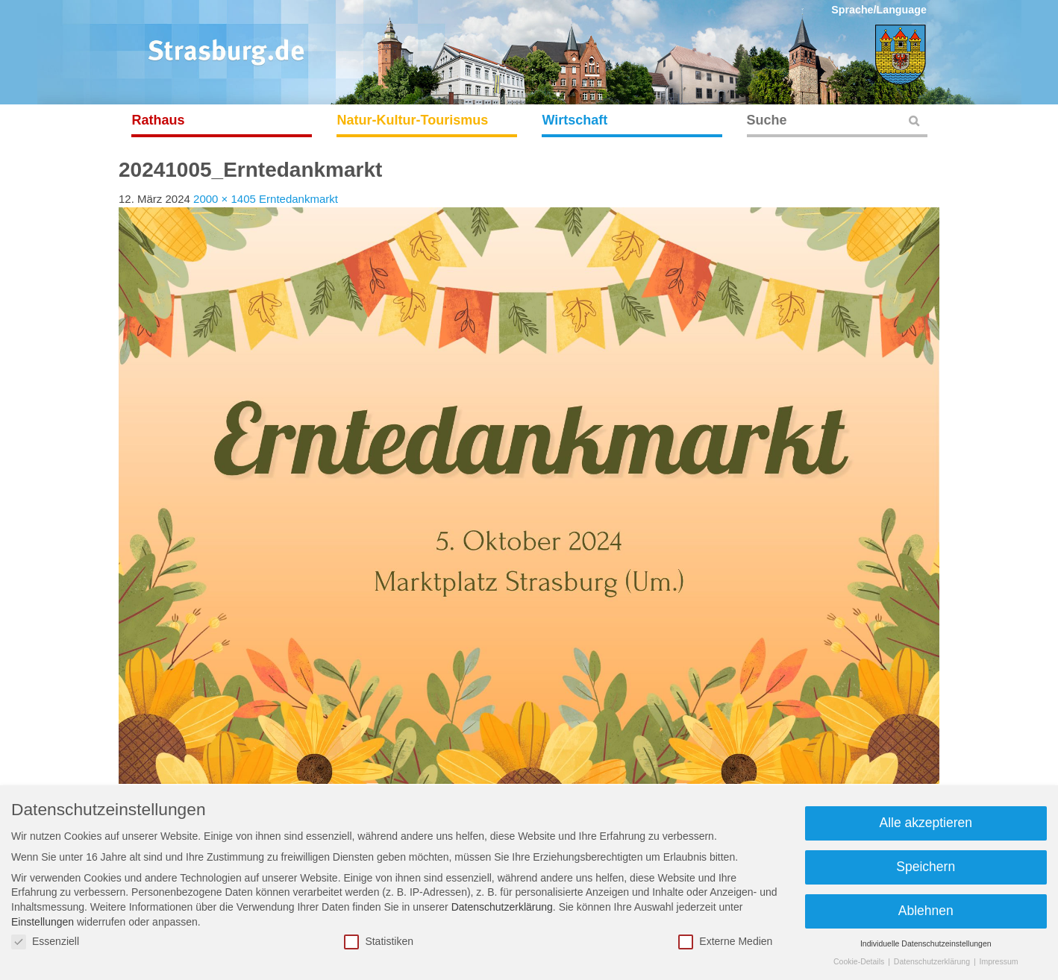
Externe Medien (725, 942)
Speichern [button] (925, 866)
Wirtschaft (575, 120)
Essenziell (45, 942)
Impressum (999, 961)
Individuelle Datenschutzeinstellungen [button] (926, 943)
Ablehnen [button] (926, 910)
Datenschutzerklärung (502, 907)
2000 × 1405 (224, 198)
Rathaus (158, 120)
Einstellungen (42, 922)
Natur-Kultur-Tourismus (413, 120)
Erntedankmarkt (298, 198)
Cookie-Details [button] (859, 961)
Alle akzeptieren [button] (925, 822)
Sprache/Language (879, 10)
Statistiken (378, 942)
